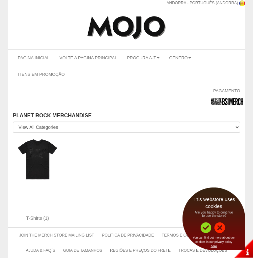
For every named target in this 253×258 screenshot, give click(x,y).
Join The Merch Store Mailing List (56, 235)
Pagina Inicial (34, 57)
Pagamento (226, 90)
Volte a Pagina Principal (88, 57)
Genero (180, 57)
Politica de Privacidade (128, 235)
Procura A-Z (143, 57)
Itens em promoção (41, 74)
